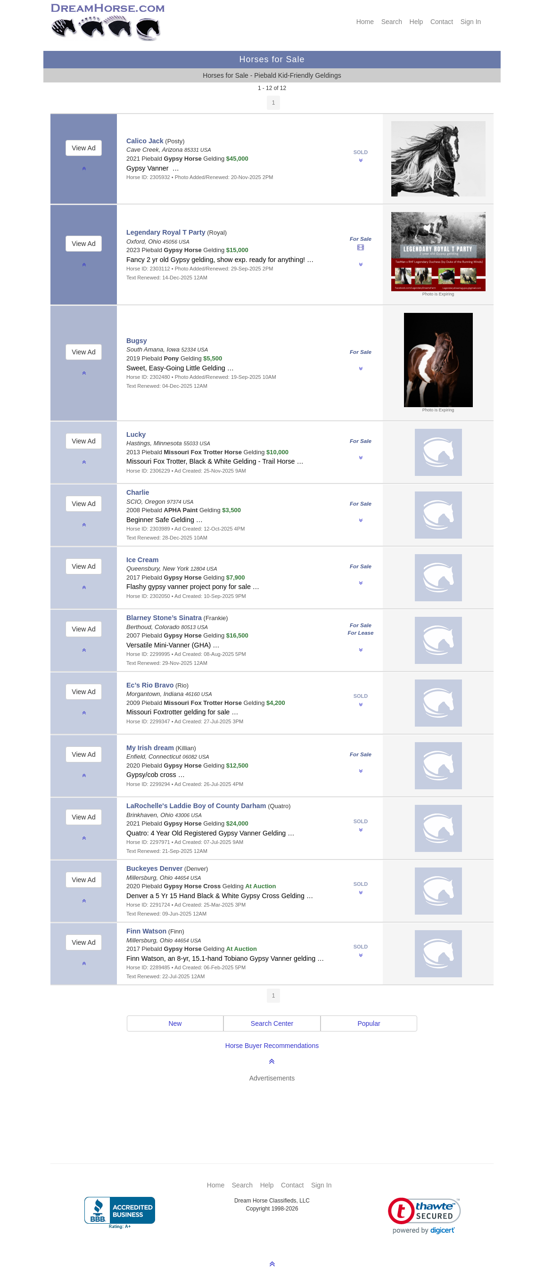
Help (416, 21)
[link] (424, 1216)
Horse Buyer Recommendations (272, 1045)
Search (391, 21)
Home (365, 21)
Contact (441, 21)
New (174, 1023)
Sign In (471, 21)
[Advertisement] (276, 1109)
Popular (368, 1023)
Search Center (272, 1023)
